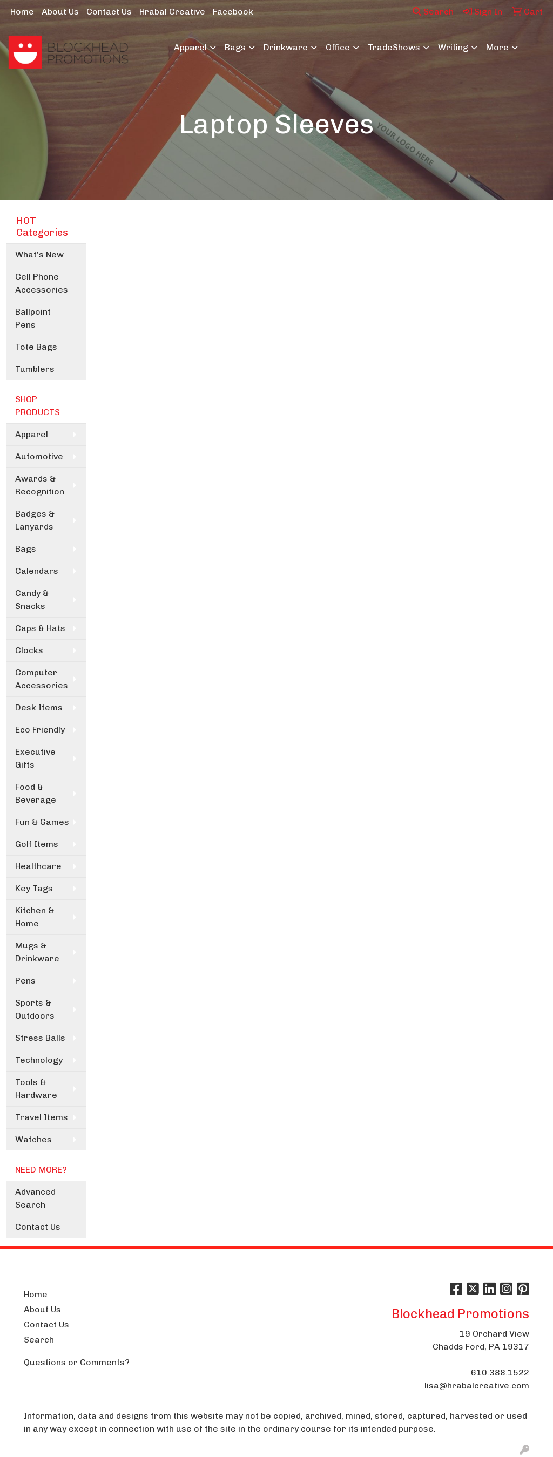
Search (433, 11)
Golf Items (36, 844)
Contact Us (109, 11)
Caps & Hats (40, 628)
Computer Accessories (41, 678)
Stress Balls (40, 1038)
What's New (39, 254)
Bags (235, 47)
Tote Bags (36, 347)
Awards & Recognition (39, 485)
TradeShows (394, 47)
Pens (25, 980)
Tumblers (35, 369)
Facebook (233, 11)
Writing (453, 47)
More (497, 47)
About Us (60, 11)
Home (22, 11)
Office (338, 47)
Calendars (36, 571)
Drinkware (286, 47)
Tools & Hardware (36, 1088)
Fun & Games (42, 822)
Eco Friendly (40, 729)
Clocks (29, 650)
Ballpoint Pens (33, 318)
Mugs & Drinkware (37, 952)
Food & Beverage (35, 793)
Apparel (190, 47)
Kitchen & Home (34, 917)
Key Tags (34, 888)
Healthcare (38, 866)
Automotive (39, 456)
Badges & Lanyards (35, 520)
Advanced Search (35, 1198)
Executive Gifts (35, 758)
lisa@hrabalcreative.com (476, 1385)
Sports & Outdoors (35, 1009)
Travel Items (41, 1117)
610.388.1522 (500, 1372)
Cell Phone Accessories (41, 283)
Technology (39, 1060)
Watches (33, 1139)
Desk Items (39, 707)
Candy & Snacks (32, 599)
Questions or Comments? (77, 1362)
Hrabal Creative (172, 11)
